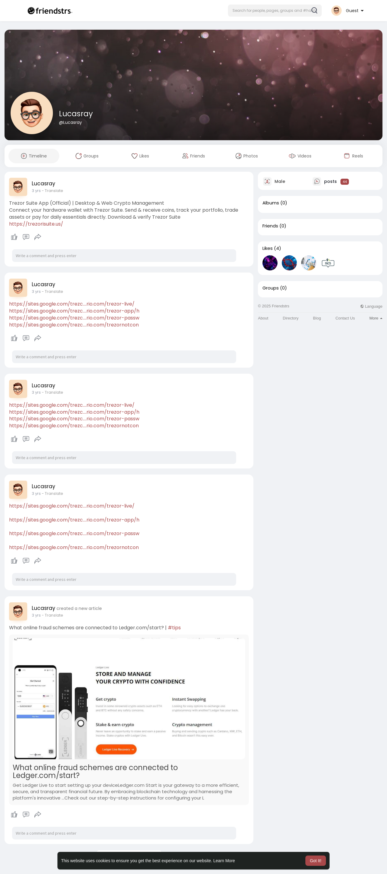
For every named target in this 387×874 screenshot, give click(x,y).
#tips (174, 627)
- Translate (52, 191)
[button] (275, 11)
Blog (317, 318)
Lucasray (76, 113)
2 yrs (36, 191)
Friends (270, 225)
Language (371, 306)
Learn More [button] (224, 860)
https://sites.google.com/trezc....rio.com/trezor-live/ (72, 303)
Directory (290, 318)
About (263, 318)
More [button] (375, 318)
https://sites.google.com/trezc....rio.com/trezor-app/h (74, 310)
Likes (267, 248)
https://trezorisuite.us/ (36, 223)
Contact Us (345, 318)
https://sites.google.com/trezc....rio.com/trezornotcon (74, 324)
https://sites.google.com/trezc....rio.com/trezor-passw (74, 317)
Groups (270, 288)
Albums (270, 202)
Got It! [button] (315, 860)
